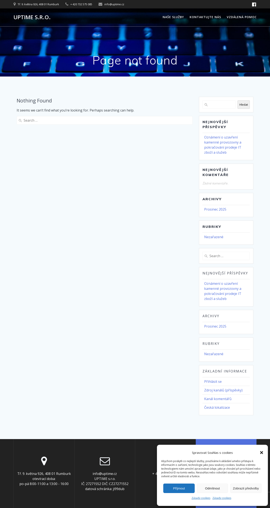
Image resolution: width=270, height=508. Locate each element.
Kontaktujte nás (205, 17)
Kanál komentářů (218, 398)
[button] (261, 452)
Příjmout (179, 488)
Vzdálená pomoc (242, 17)
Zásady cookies (201, 498)
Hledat (243, 104)
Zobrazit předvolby (246, 488)
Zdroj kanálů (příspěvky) (223, 390)
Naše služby (173, 17)
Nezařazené (213, 237)
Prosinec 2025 (215, 209)
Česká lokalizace (217, 407)
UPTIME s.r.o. (32, 17)
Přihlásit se (213, 381)
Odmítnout (212, 488)
